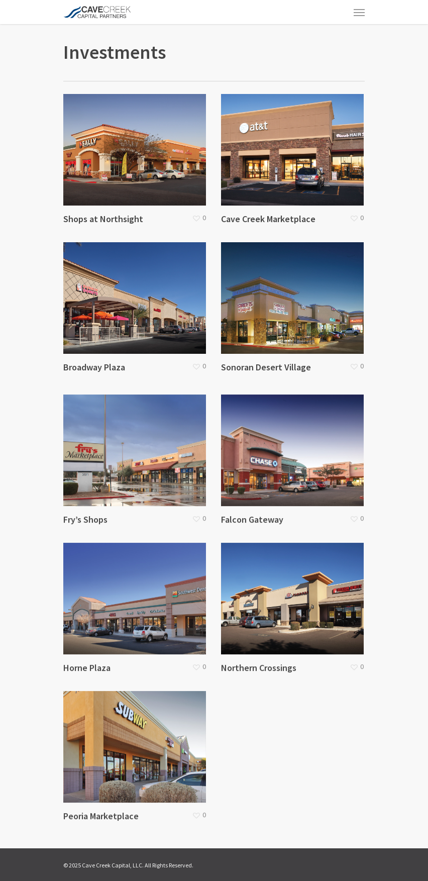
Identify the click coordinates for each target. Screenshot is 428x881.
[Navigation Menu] (359, 12)
